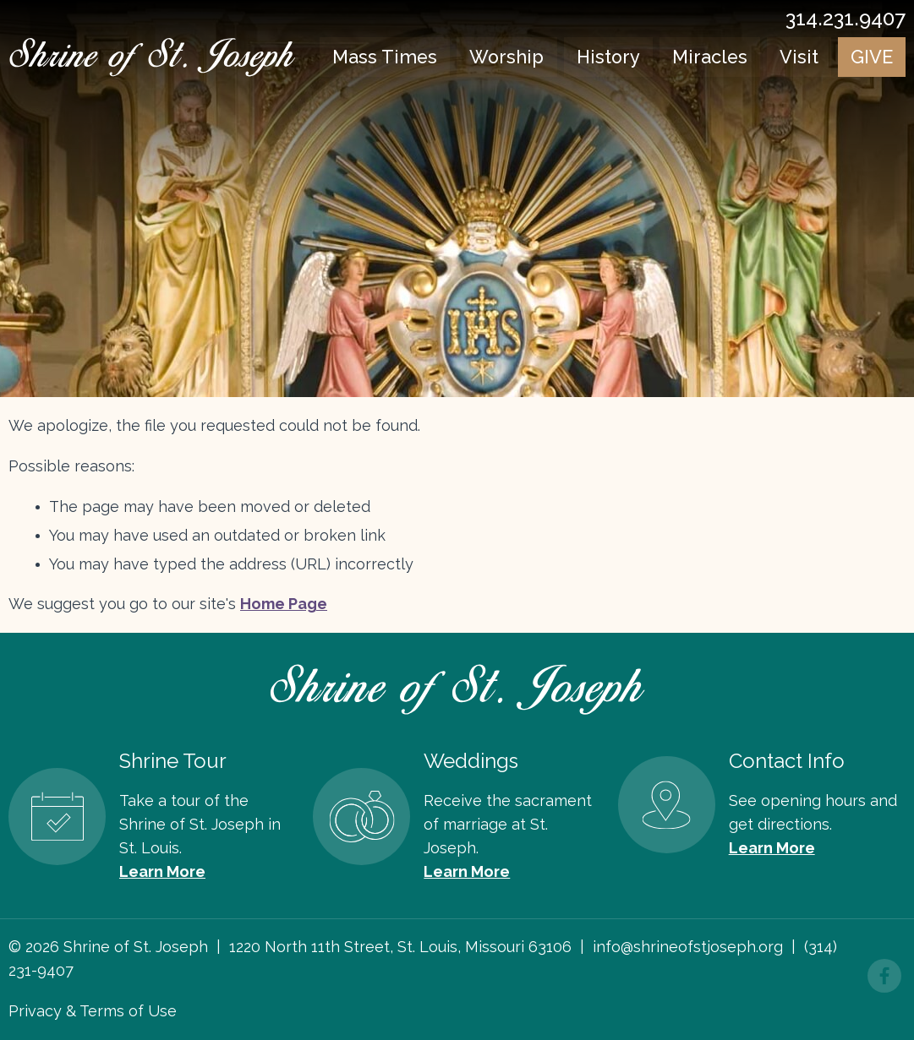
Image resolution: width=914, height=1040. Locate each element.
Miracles (711, 57)
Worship (507, 57)
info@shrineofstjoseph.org (688, 947)
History (609, 57)
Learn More (162, 871)
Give (872, 57)
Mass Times (385, 57)
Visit (799, 57)
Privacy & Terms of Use (92, 1011)
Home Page (283, 604)
